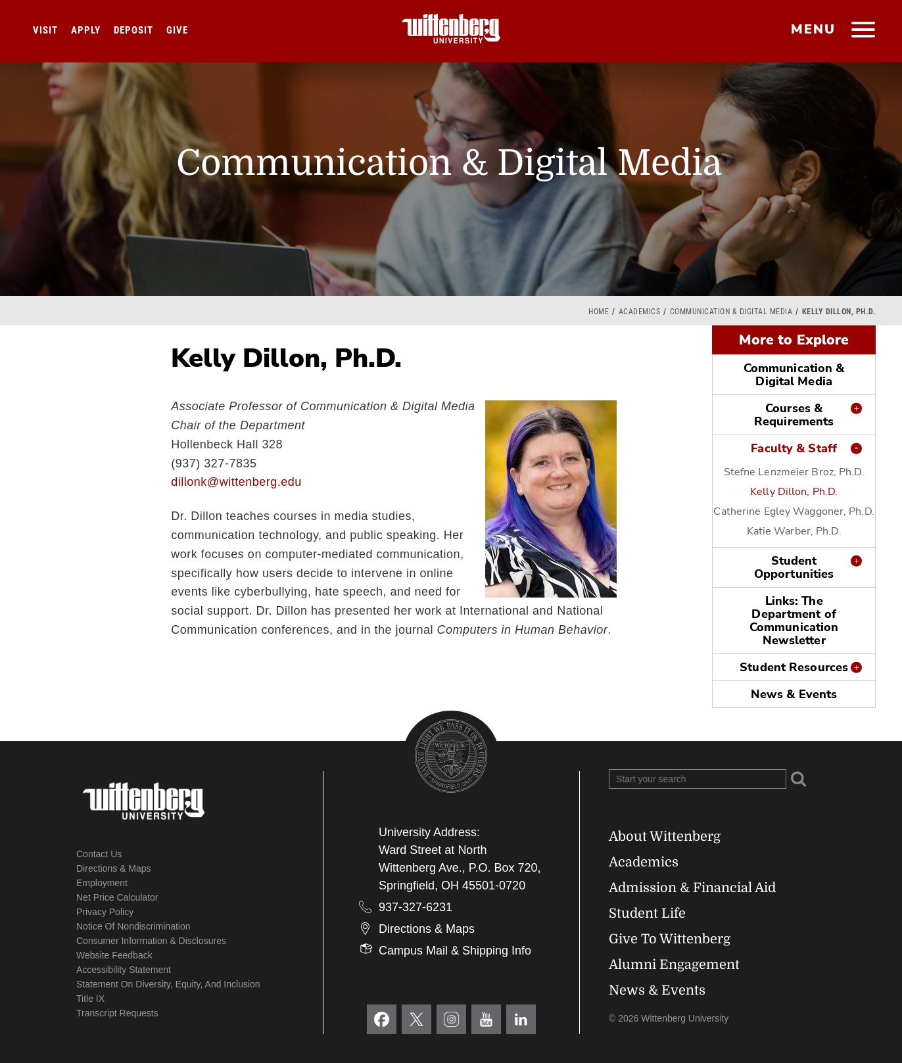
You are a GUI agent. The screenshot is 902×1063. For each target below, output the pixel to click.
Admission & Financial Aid (692, 887)
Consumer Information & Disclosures (151, 940)
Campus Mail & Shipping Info (455, 950)
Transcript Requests (117, 1013)
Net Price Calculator (117, 897)
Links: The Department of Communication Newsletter (793, 620)
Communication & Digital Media (731, 311)
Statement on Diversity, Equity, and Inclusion (168, 984)
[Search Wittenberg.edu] (697, 779)
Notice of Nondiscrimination (133, 926)
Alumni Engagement (674, 964)
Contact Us (99, 854)
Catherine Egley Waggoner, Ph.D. (793, 511)
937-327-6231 (415, 907)
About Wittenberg (665, 836)
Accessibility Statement (123, 969)
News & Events (794, 694)
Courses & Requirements (794, 415)
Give (177, 30)
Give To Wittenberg (669, 939)
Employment (102, 883)
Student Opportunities (794, 567)
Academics (640, 311)
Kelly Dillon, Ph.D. (794, 491)
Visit (45, 30)
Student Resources (794, 667)
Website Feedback (114, 955)
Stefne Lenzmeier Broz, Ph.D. (794, 472)
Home (598, 311)
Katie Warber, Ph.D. (794, 531)
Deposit (133, 30)
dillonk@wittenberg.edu (236, 481)
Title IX (90, 998)
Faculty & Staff (794, 448)
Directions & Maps (113, 868)
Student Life (647, 913)
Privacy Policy (104, 912)
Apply (86, 30)
